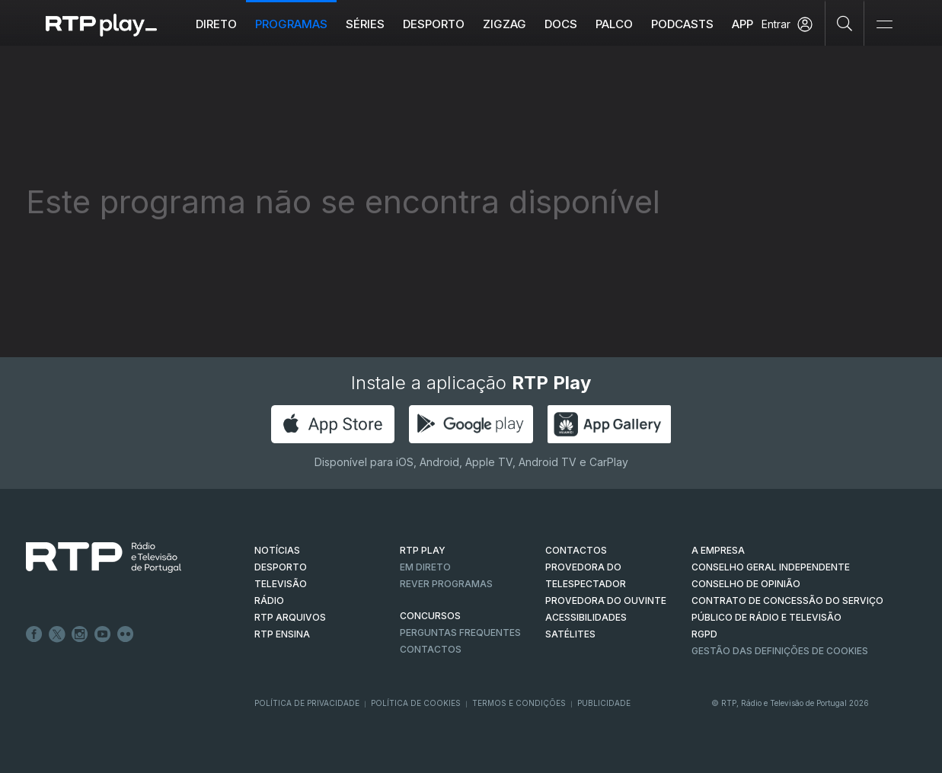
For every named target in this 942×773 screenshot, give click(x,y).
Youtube (102, 634)
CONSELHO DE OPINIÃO (745, 583)
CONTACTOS (576, 550)
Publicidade (604, 703)
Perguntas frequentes (460, 632)
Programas (291, 24)
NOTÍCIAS (277, 550)
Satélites (570, 634)
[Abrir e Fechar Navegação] (884, 25)
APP (742, 24)
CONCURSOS (430, 615)
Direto (216, 24)
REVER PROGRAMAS (446, 583)
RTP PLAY (422, 550)
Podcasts (682, 24)
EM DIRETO (425, 567)
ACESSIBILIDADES (586, 617)
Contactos (430, 649)
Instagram (80, 634)
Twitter (57, 634)
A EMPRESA (718, 550)
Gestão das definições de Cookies (779, 650)
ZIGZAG (504, 24)
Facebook (34, 634)
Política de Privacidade (306, 703)
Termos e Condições (519, 703)
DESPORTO (280, 567)
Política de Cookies (416, 703)
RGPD (704, 634)
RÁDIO (269, 600)
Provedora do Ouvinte (605, 600)
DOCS (560, 24)
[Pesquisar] (844, 23)
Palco (614, 24)
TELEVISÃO (280, 583)
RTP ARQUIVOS (290, 617)
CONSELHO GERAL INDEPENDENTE (770, 567)
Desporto (434, 24)
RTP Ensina (282, 634)
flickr (125, 634)
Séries (365, 24)
